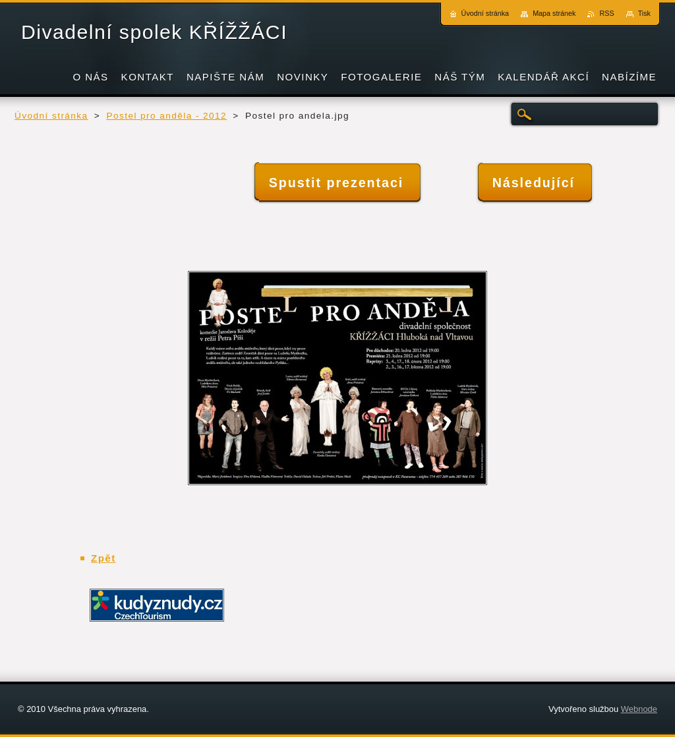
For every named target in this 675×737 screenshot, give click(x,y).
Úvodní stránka (51, 116)
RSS (606, 13)
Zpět (103, 558)
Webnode (639, 709)
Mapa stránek (554, 13)
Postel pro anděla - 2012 (166, 116)
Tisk (644, 13)
